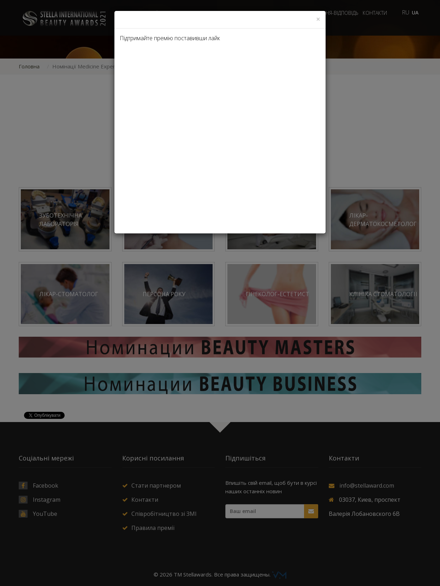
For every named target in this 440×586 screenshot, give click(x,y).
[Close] (318, 19)
